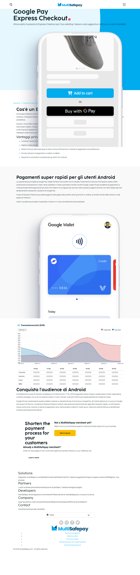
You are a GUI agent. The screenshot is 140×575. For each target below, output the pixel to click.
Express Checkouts (30, 103)
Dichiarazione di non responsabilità (72, 542)
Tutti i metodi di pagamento (75, 477)
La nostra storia (35, 502)
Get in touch (65, 433)
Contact (58, 502)
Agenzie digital (76, 487)
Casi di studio (51, 487)
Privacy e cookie (72, 539)
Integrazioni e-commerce (41, 495)
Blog (53, 502)
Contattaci (22, 509)
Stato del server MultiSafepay (65, 495)
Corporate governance (72, 545)
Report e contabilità (38, 477)
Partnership (41, 487)
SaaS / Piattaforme (63, 487)
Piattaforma (60, 477)
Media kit (83, 502)
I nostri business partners (27, 487)
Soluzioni (16, 103)
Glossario (64, 502)
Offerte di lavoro (74, 502)
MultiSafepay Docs (25, 495)
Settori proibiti (72, 536)
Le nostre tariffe (103, 477)
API (52, 495)
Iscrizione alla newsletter (35, 509)
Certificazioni (46, 502)
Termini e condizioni (72, 533)
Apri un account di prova (85, 495)
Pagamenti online (24, 477)
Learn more (34, 458)
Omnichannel (51, 477)
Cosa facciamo (24, 502)
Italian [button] (52, 515)
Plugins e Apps (91, 477)
